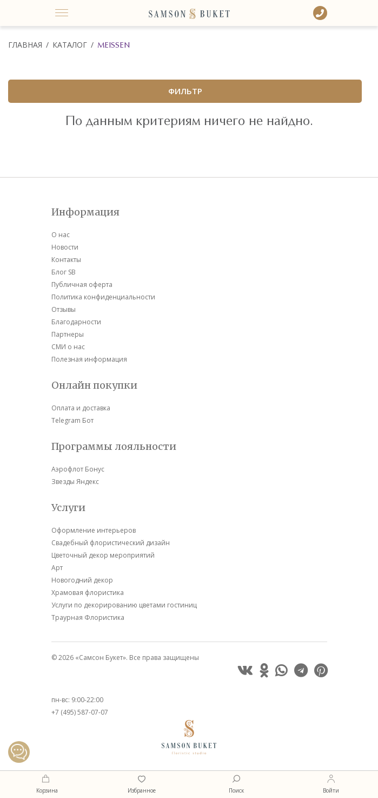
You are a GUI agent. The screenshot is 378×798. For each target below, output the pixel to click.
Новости (64, 247)
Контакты (66, 259)
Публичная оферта (81, 284)
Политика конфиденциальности (103, 297)
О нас (60, 234)
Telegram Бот (72, 420)
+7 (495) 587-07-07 (79, 712)
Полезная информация (89, 359)
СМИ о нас (68, 346)
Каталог (69, 45)
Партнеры (67, 334)
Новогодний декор (82, 580)
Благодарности (76, 321)
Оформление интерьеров (93, 530)
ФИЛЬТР (185, 91)
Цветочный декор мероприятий (103, 555)
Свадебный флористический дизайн (110, 542)
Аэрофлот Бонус (77, 469)
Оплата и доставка (80, 408)
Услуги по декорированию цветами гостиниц (124, 605)
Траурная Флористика (87, 617)
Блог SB (63, 272)
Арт (57, 567)
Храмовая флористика (87, 592)
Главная (25, 45)
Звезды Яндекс (75, 481)
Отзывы (63, 309)
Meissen (113, 45)
